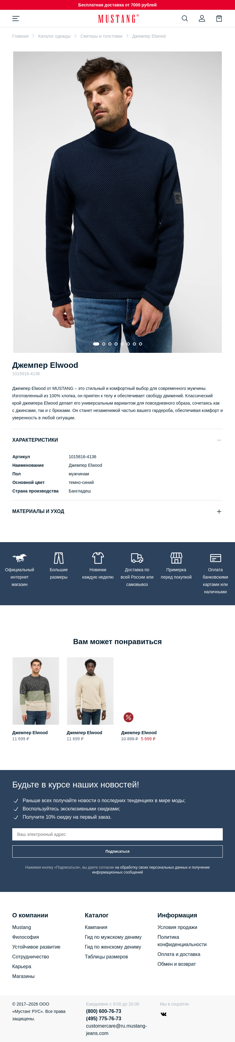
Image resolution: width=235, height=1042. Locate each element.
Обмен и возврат (177, 964)
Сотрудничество (30, 956)
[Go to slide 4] (116, 343)
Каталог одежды (54, 36)
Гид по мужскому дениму (113, 937)
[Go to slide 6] (128, 343)
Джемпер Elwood (30, 732)
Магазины (23, 976)
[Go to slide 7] (134, 343)
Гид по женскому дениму (113, 947)
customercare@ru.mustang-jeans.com (113, 1029)
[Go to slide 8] (140, 343)
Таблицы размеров (106, 956)
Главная (20, 36)
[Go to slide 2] (103, 343)
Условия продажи (177, 927)
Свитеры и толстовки (101, 36)
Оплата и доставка (179, 954)
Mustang (21, 927)
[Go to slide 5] (122, 343)
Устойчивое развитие (36, 947)
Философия (25, 937)
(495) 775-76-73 (103, 1018)
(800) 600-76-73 (103, 1011)
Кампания (96, 927)
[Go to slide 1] (96, 343)
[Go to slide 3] (109, 343)
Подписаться (117, 851)
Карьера (21, 966)
